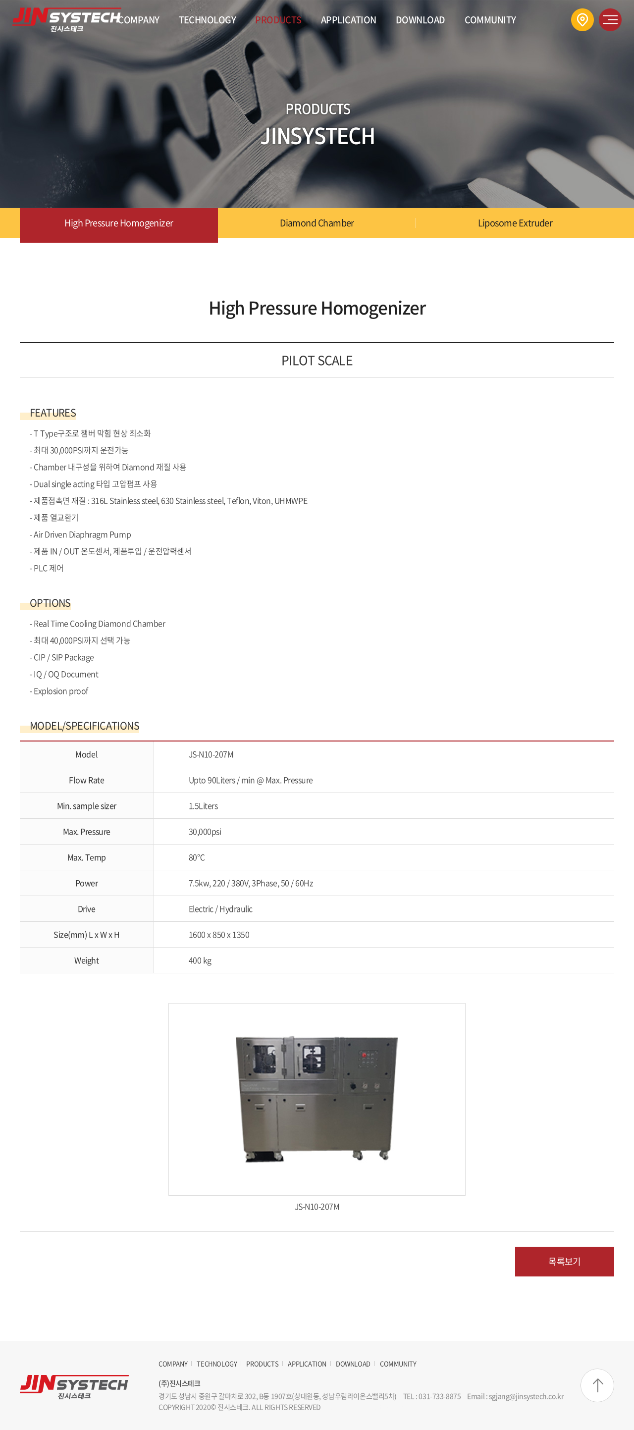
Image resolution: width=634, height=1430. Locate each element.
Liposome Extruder (515, 222)
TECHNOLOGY (207, 19)
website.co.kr (382, 1407)
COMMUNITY (490, 19)
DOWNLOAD (420, 19)
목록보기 (564, 1261)
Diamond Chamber (317, 222)
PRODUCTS (278, 19)
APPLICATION (348, 19)
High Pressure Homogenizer (118, 222)
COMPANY (138, 19)
